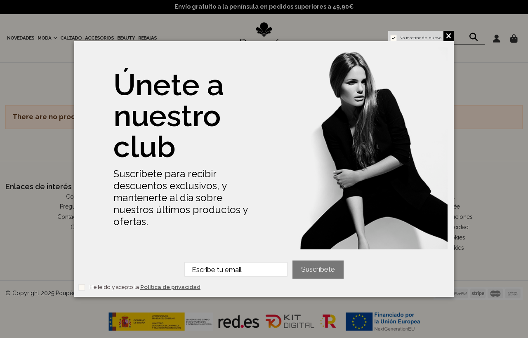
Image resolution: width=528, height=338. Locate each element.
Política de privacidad (170, 287)
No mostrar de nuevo (420, 37)
